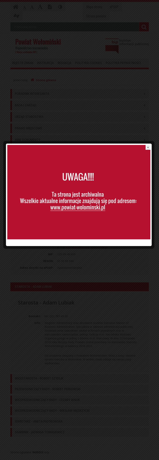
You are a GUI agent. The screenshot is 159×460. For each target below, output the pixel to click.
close (148, 182)
